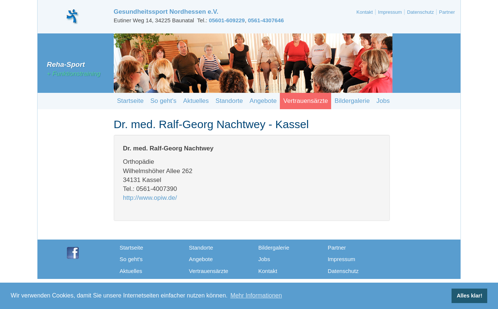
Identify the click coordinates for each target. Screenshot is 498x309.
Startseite (130, 100)
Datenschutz (420, 12)
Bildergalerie (352, 100)
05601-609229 (227, 20)
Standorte (229, 100)
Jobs (383, 100)
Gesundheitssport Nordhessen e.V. (166, 11)
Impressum (390, 12)
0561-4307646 (266, 20)
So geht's (163, 100)
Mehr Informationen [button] (256, 295)
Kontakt (364, 12)
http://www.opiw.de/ (150, 197)
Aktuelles (196, 100)
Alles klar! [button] (469, 296)
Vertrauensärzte (305, 100)
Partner (447, 12)
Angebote (263, 100)
